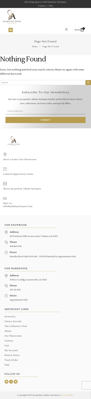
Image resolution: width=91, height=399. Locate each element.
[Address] (6, 232)
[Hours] (6, 252)
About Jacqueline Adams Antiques (22, 188)
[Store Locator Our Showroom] (5, 154)
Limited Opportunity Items (18, 174)
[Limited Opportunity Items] (5, 169)
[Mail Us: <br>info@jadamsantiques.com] (5, 198)
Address (14, 232)
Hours (13, 252)
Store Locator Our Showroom (19, 159)
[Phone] (6, 242)
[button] (10, 30)
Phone (13, 242)
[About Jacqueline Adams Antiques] (5, 183)
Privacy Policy (67, 395)
